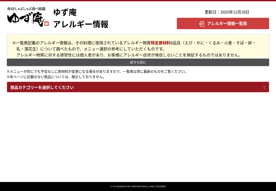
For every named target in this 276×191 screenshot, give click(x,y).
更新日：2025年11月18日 (227, 12)
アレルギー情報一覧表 (227, 23)
